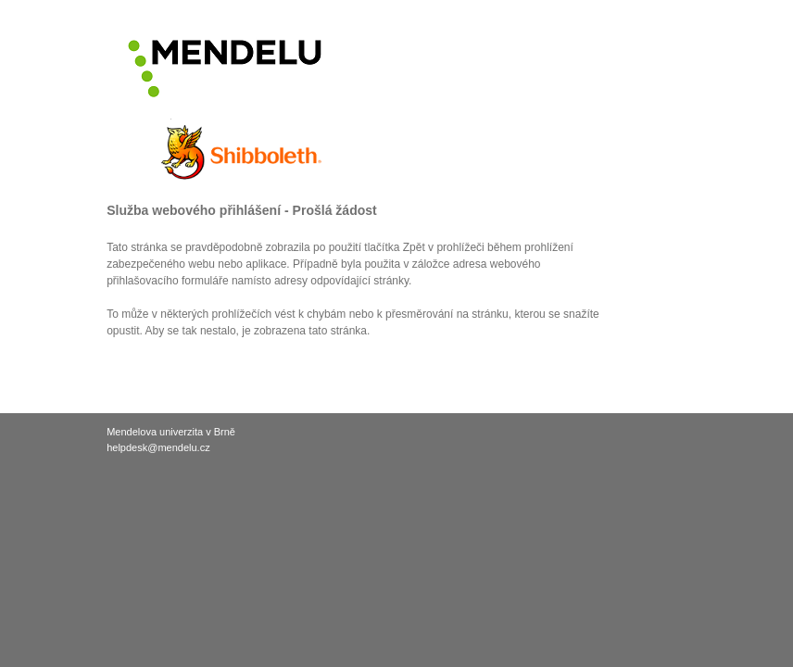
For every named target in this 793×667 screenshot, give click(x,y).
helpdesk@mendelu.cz (158, 447)
